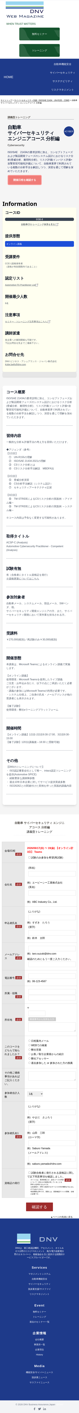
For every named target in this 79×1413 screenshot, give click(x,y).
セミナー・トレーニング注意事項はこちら (27, 321)
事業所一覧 (39, 1344)
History (39, 1354)
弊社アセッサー (38, 1058)
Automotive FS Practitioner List (21, 285)
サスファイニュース (39, 1382)
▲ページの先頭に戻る (62, 1217)
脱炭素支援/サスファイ (39, 1289)
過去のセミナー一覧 (39, 1322)
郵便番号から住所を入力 (42, 1019)
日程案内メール (38, 1041)
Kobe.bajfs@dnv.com (15, 364)
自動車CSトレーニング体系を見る (39, 224)
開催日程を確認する (24, 180)
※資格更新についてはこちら (22, 578)
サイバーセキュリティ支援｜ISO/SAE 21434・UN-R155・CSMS (41, 100)
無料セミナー (39, 1311)
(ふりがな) (34, 911)
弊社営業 (34, 1049)
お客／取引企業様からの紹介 (46, 1054)
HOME (8, 77)
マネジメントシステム (39, 1274)
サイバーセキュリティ (62, 72)
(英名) (31, 887)
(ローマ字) (34, 1137)
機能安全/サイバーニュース (39, 1372)
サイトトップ (6, 100)
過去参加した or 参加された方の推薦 (50, 1063)
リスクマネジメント (62, 89)
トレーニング (39, 1316)
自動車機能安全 (62, 64)
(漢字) (31, 927)
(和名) (31, 867)
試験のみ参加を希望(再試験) (45, 857)
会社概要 (39, 1339)
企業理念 (39, 1349)
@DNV (59, 1404)
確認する (39, 1207)
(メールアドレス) (38, 1152)
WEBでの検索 (37, 1045)
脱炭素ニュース (39, 1377)
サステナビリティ (62, 81)
